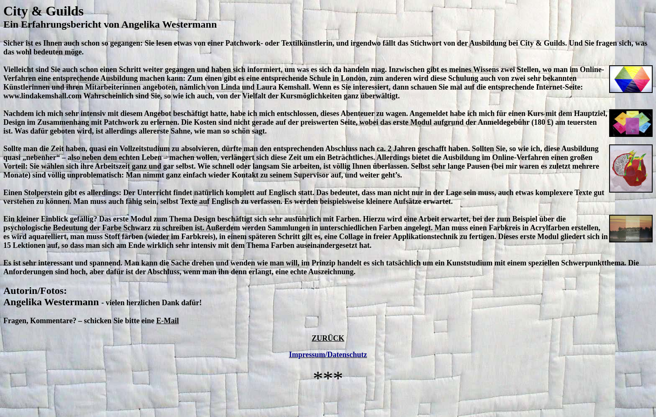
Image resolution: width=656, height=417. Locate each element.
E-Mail (167, 321)
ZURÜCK (328, 338)
